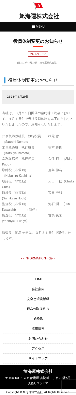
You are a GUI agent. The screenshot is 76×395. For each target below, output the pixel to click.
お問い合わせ (38, 338)
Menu (40, 26)
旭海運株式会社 (39, 16)
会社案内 (38, 289)
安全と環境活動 (38, 299)
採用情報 (38, 329)
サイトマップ (38, 358)
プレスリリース (38, 54)
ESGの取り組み (38, 309)
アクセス (38, 348)
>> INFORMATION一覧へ (38, 258)
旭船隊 (38, 319)
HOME (38, 279)
